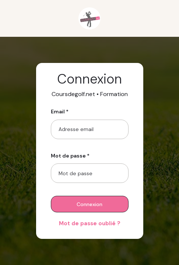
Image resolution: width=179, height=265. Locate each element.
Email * (60, 111)
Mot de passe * (70, 155)
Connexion (89, 204)
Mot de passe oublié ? (89, 223)
